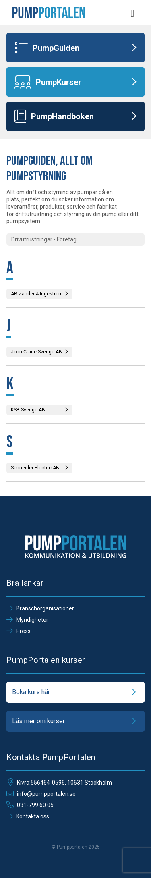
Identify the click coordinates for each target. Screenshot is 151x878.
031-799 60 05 (30, 805)
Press (18, 631)
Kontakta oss (27, 816)
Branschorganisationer (40, 608)
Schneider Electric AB (39, 468)
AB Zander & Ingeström (39, 294)
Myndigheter (27, 619)
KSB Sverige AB (39, 410)
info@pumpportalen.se (41, 793)
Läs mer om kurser (75, 721)
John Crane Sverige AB (39, 352)
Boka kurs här (75, 692)
